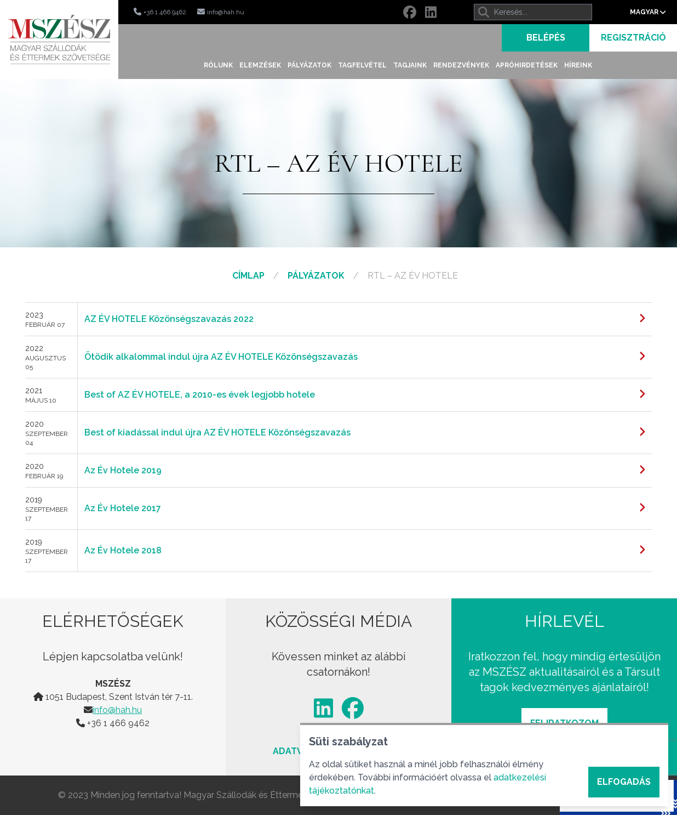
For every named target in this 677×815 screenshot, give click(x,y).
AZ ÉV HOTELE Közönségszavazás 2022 (169, 319)
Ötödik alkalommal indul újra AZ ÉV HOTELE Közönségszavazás (221, 357)
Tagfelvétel (362, 65)
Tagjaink (410, 65)
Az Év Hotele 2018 (123, 550)
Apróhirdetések (527, 65)
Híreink (578, 65)
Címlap (248, 275)
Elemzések (260, 65)
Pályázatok (309, 65)
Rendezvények (461, 65)
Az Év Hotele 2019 (123, 470)
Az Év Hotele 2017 (122, 508)
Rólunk (218, 65)
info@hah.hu (117, 710)
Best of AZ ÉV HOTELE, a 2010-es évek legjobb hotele (199, 394)
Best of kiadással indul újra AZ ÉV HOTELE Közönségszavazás (217, 432)
